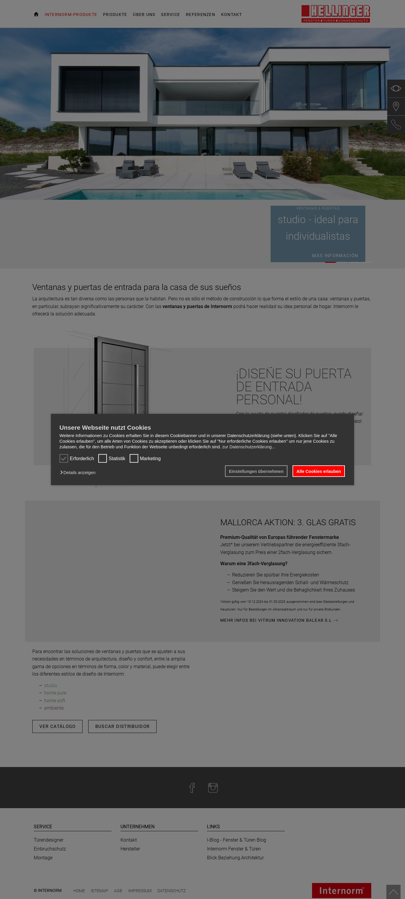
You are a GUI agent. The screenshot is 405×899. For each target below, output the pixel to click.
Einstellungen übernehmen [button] (256, 471)
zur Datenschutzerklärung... (248, 446)
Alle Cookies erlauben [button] (318, 471)
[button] (79, 472)
